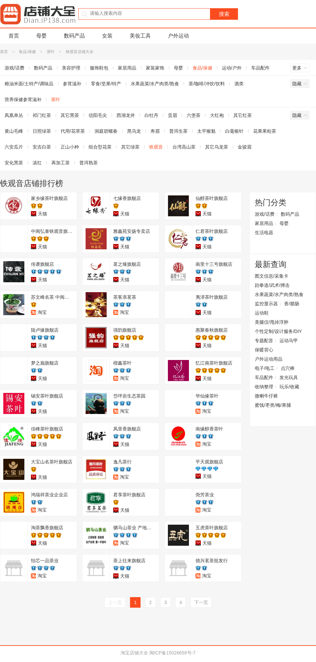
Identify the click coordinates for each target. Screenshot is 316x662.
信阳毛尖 (98, 115)
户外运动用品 (268, 359)
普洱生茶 (178, 131)
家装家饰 (155, 67)
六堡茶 (193, 115)
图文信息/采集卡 (271, 276)
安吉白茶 (42, 147)
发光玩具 (288, 377)
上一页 (115, 602)
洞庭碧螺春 (106, 131)
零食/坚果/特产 (106, 83)
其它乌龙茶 (216, 147)
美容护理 (71, 67)
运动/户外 (232, 67)
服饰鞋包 (99, 67)
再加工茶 (60, 162)
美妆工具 (140, 36)
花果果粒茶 (264, 131)
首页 (14, 36)
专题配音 (264, 340)
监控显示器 (266, 303)
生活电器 (264, 232)
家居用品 (127, 67)
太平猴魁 (206, 131)
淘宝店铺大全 (134, 652)
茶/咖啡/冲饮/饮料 (207, 83)
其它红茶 (242, 115)
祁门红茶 (42, 115)
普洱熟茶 (88, 162)
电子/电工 (265, 368)
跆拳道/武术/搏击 (272, 285)
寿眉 (155, 131)
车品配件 (260, 67)
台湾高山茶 (184, 147)
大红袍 (217, 115)
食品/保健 (27, 51)
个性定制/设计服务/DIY (278, 331)
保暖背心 (264, 349)
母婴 (41, 36)
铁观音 (156, 147)
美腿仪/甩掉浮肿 (271, 322)
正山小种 (70, 147)
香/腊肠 (291, 303)
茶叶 (51, 51)
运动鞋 (262, 313)
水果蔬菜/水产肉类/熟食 (155, 83)
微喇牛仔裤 (266, 396)
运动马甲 (288, 340)
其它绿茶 (130, 147)
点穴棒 (288, 368)
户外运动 (178, 36)
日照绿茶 (42, 131)
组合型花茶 (100, 147)
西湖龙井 (126, 115)
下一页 (201, 602)
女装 (107, 36)
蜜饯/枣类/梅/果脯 (273, 405)
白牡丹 (151, 115)
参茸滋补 (72, 83)
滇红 (37, 162)
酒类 (239, 83)
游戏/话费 (265, 214)
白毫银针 (234, 131)
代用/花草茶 (73, 131)
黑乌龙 (134, 131)
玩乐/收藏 (289, 386)
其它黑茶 (70, 115)
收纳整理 (264, 386)
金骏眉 (244, 147)
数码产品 (74, 36)
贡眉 (172, 115)
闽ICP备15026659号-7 (172, 652)
